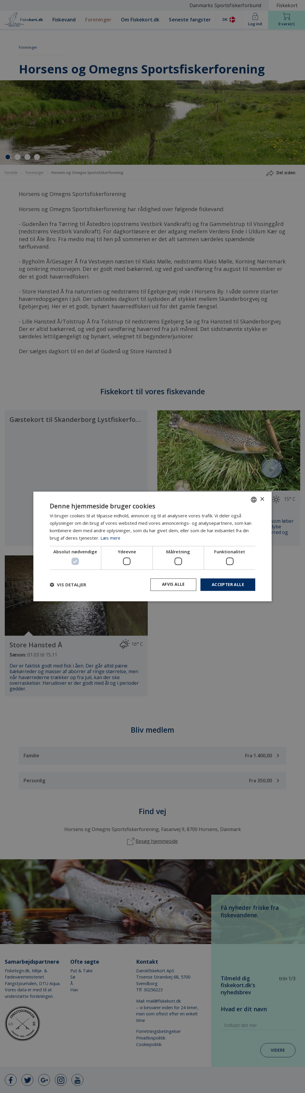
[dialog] (152, 546)
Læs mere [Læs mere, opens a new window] (110, 538)
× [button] (262, 499)
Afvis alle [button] (171, 584)
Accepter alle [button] (227, 584)
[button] (68, 584)
